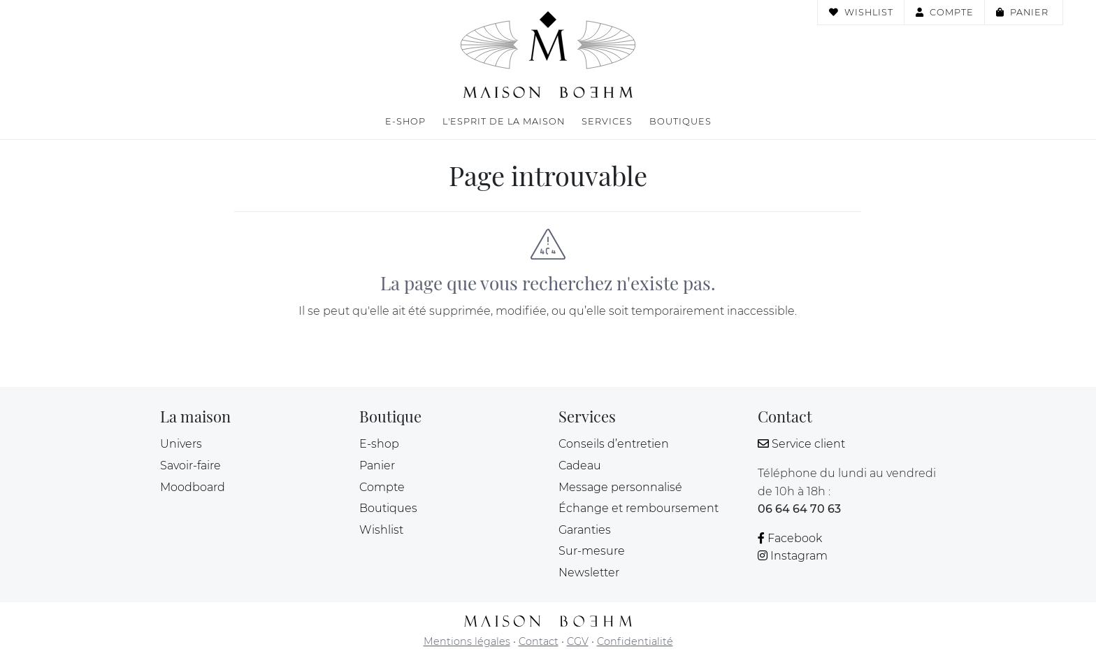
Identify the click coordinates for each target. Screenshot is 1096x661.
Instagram (793, 555)
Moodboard (192, 487)
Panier (1023, 12)
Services (607, 121)
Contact (538, 641)
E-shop (405, 121)
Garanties (584, 529)
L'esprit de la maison (503, 121)
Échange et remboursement (638, 508)
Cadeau (579, 465)
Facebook (790, 538)
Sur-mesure (591, 550)
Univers (181, 443)
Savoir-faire (190, 465)
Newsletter (588, 572)
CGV (578, 641)
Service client (801, 443)
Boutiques (680, 121)
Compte (945, 12)
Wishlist (861, 12)
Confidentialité (635, 641)
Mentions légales (467, 641)
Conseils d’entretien (613, 443)
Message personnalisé (620, 487)
